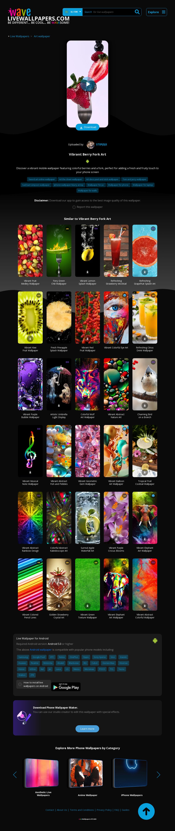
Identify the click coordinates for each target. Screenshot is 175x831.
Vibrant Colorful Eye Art (116, 347)
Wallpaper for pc (96, 184)
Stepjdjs (96, 144)
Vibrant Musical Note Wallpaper (30, 482)
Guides (125, 809)
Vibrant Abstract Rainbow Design (30, 549)
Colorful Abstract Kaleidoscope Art (59, 549)
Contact (50, 809)
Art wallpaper (42, 36)
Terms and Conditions (82, 809)
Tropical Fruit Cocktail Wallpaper (144, 482)
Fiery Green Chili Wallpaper (58, 282)
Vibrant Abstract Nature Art (116, 416)
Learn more (87, 729)
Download (87, 127)
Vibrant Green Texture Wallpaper (87, 616)
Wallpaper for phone (118, 184)
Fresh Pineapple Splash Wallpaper (59, 349)
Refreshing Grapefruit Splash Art (144, 282)
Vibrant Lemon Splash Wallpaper (87, 282)
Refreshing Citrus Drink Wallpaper (145, 349)
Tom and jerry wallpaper (134, 179)
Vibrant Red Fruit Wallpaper (87, 349)
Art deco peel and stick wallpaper (102, 179)
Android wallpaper (41, 649)
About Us (62, 809)
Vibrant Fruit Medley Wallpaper (30, 282)
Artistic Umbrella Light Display (58, 416)
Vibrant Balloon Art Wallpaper (116, 482)
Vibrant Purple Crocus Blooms (116, 549)
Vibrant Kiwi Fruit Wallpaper (30, 349)
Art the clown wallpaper (70, 179)
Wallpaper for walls (87, 190)
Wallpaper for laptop (143, 184)
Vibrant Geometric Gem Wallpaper (87, 482)
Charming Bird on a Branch (144, 416)
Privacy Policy (104, 809)
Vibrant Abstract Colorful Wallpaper (144, 616)
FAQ (116, 809)
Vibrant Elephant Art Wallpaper (144, 549)
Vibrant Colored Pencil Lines (30, 616)
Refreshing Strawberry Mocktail (116, 282)
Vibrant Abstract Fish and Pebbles (59, 482)
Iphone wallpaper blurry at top (69, 184)
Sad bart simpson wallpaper (36, 184)
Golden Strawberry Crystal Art (58, 616)
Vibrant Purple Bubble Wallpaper (30, 416)
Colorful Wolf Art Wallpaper (88, 416)
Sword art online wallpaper (42, 179)
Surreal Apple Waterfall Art (87, 549)
